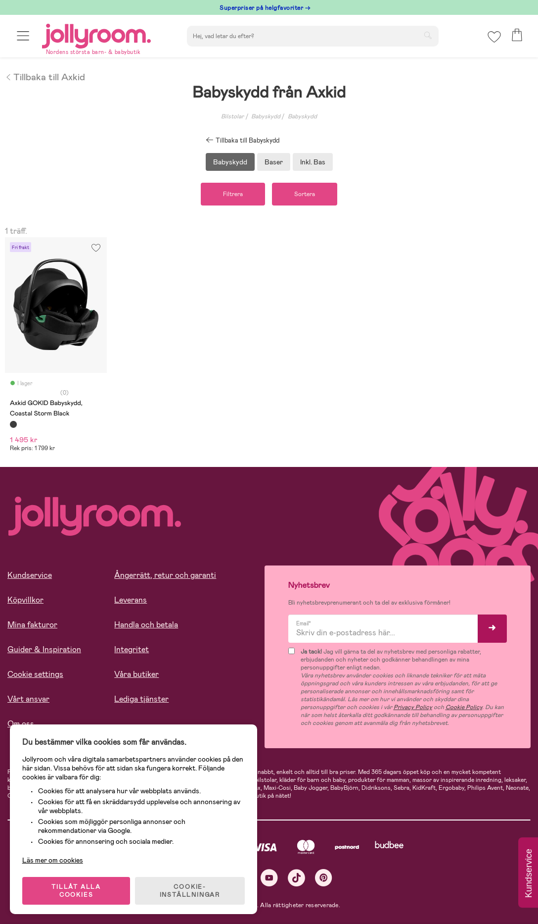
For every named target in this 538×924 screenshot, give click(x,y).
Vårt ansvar (28, 699)
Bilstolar (232, 116)
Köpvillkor (25, 600)
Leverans (130, 600)
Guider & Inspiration (44, 649)
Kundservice (29, 575)
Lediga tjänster (141, 699)
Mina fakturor (32, 624)
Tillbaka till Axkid (45, 76)
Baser (274, 161)
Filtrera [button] (233, 194)
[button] (23, 36)
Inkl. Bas (312, 161)
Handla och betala (146, 624)
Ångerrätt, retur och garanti (165, 575)
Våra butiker (136, 674)
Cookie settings (35, 674)
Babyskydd (265, 116)
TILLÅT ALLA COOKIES (76, 890)
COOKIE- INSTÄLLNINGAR (190, 890)
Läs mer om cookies (52, 859)
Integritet (131, 649)
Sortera (304, 194)
